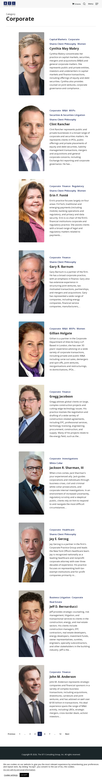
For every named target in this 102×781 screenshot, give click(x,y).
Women (81, 43)
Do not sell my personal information (19, 769)
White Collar (56, 472)
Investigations (70, 468)
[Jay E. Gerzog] (31, 562)
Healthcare (68, 539)
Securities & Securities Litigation (67, 124)
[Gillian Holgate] (31, 358)
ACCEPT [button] (24, 775)
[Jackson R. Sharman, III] (31, 492)
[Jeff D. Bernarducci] (31, 633)
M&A (65, 120)
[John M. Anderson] (31, 703)
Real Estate (56, 611)
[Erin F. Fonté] (31, 220)
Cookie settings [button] (11, 775)
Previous (11, 734)
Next (67, 734)
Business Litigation (60, 607)
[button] (93, 3)
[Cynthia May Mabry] (31, 63)
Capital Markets (58, 39)
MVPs (72, 120)
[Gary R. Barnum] (31, 291)
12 (60, 734)
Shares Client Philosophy (63, 43)
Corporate (74, 39)
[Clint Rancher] (31, 147)
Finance (66, 195)
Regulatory (78, 195)
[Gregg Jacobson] (31, 423)
